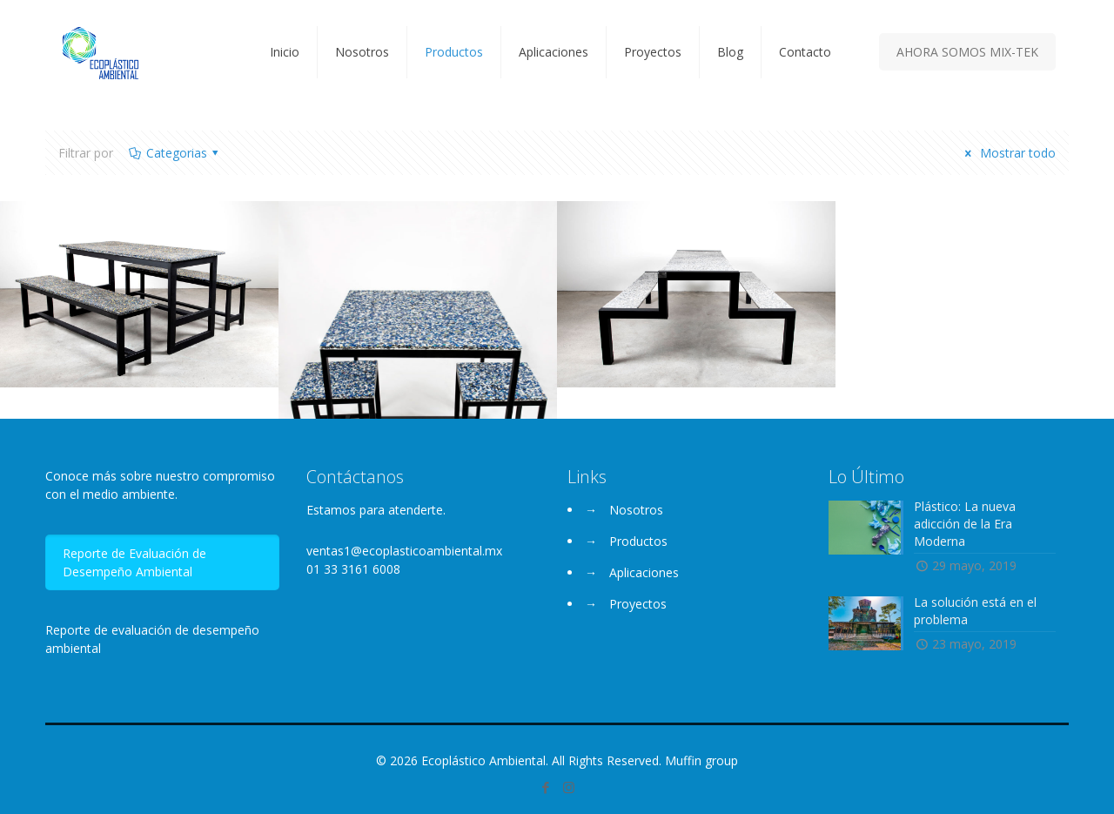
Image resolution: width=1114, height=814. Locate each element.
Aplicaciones (644, 572)
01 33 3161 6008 (353, 569)
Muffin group (701, 760)
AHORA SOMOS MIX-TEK (967, 52)
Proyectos (638, 603)
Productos (638, 541)
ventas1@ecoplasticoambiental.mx (404, 550)
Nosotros (636, 509)
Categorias (175, 153)
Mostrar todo (1007, 153)
